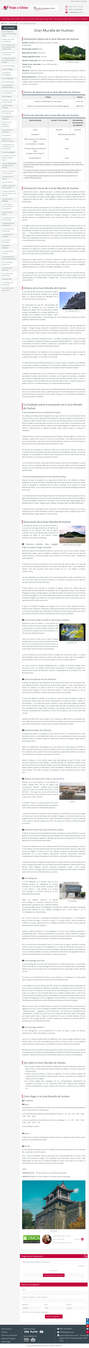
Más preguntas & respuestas (53, 1275)
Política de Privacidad (8, 1338)
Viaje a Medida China (71, 19)
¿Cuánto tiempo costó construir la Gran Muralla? (8, 207)
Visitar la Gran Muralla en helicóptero (6, 124)
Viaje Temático (21, 19)
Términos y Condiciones (9, 1335)
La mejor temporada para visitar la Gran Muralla (9, 60)
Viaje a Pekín (49, 19)
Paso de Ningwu (7, 69)
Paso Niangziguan (8, 78)
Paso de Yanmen (7, 182)
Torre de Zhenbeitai (8, 66)
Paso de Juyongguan (8, 152)
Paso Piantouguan (8, 82)
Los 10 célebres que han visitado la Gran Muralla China (8, 47)
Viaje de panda (58, 19)
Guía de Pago (5, 1342)
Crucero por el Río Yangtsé (35, 19)
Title (24, 1290)
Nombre (25, 1305)
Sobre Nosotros (75, 1)
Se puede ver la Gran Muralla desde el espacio (9, 158)
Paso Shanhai (6, 135)
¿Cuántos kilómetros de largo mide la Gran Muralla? (9, 193)
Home (4, 23)
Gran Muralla (83, 19)
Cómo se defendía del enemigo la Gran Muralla (9, 165)
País (46, 1305)
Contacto (84, 1)
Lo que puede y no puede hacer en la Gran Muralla (8, 147)
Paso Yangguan (7, 96)
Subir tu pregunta (53, 1316)
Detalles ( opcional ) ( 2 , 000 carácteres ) (35, 1297)
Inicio (3, 19)
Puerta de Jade (7, 279)
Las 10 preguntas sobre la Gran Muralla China (9, 34)
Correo (68, 1305)
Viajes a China (10, 19)
